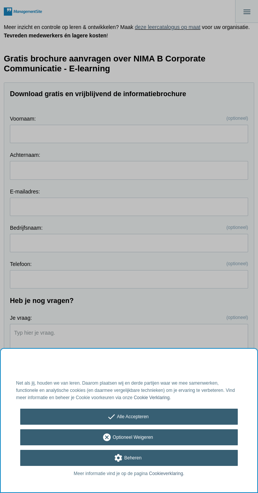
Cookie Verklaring (151, 397)
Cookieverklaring (166, 473)
